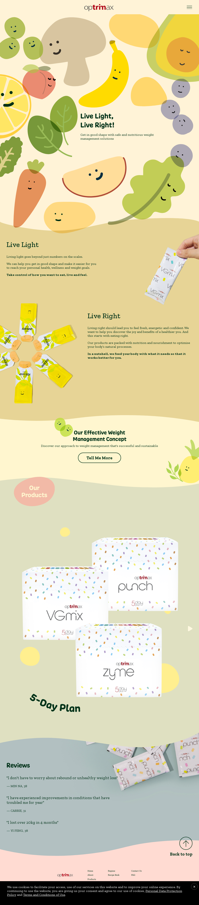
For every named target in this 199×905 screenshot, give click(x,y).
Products (92, 879)
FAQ (133, 874)
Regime (111, 870)
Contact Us (136, 870)
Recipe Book (113, 874)
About (90, 874)
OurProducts (34, 491)
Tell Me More (99, 457)
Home (90, 870)
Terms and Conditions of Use (44, 895)
